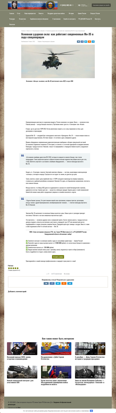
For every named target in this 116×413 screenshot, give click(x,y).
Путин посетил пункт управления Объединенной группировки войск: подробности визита (54, 382)
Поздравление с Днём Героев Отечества (52, 358)
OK (91, 411)
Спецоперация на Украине (48, 41)
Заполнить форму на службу (101, 5)
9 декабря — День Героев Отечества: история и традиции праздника (90, 358)
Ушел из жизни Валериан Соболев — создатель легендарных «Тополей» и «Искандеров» (89, 382)
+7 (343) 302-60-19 (67, 5)
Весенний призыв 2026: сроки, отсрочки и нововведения (19, 358)
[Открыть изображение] (33, 5)
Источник (67, 274)
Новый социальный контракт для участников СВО (20, 381)
